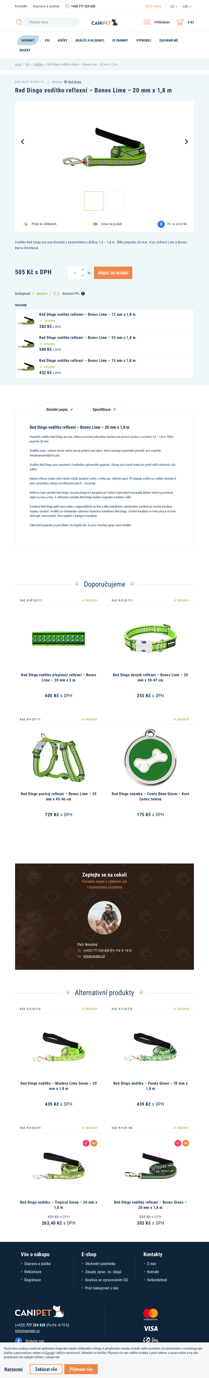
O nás (151, 1263)
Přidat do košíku (113, 273)
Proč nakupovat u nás (101, 1287)
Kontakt (21, 6)
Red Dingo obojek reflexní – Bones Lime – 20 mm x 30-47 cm (150, 677)
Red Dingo (75, 82)
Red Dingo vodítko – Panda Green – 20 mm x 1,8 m (150, 1086)
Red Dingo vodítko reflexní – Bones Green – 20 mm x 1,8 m (150, 1205)
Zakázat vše (46, 1369)
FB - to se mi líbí (177, 224)
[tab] (58, 407)
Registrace (32, 1279)
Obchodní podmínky (100, 1263)
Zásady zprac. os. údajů (103, 1271)
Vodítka (38, 64)
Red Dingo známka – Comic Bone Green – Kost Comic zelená (150, 796)
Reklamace (32, 1271)
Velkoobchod (157, 1279)
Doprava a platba (46, 6)
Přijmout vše (81, 1369)
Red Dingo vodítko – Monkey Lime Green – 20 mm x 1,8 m (59, 1086)
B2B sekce (154, 6)
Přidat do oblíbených (44, 224)
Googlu (49, 1353)
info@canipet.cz (94, 956)
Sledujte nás (34, 1340)
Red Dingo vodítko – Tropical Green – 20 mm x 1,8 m (58, 1205)
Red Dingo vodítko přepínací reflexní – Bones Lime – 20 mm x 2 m (58, 677)
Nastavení (13, 1369)
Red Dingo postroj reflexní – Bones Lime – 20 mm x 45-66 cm (58, 796)
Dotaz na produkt (111, 224)
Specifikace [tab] (103, 409)
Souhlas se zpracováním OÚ (106, 1279)
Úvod (18, 64)
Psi (27, 64)
